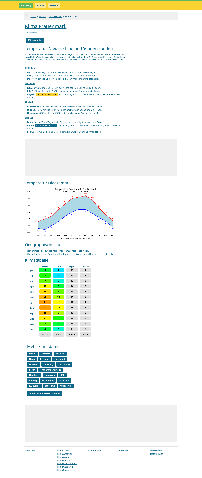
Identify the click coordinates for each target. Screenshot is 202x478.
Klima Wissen (95, 450)
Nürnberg (34, 385)
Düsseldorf (64, 364)
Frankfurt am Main (51, 369)
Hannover (50, 375)
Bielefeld (45, 353)
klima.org (26, 5)
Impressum (156, 450)
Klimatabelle (35, 40)
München (64, 380)
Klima (33, 16)
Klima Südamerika (66, 469)
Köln (63, 375)
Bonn (32, 359)
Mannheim (48, 380)
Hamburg (34, 375)
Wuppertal (65, 385)
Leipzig (33, 380)
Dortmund (59, 359)
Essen (32, 369)
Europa (42, 16)
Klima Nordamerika (67, 463)
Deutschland (55, 16)
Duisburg (48, 364)
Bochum (60, 353)
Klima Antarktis (64, 453)
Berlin (32, 353)
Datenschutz (156, 453)
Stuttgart (50, 385)
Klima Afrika (63, 450)
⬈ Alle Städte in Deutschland (44, 393)
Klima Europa (64, 460)
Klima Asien (63, 457)
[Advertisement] (101, 157)
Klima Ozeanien (65, 466)
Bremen (44, 359)
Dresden (33, 364)
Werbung (124, 450)
